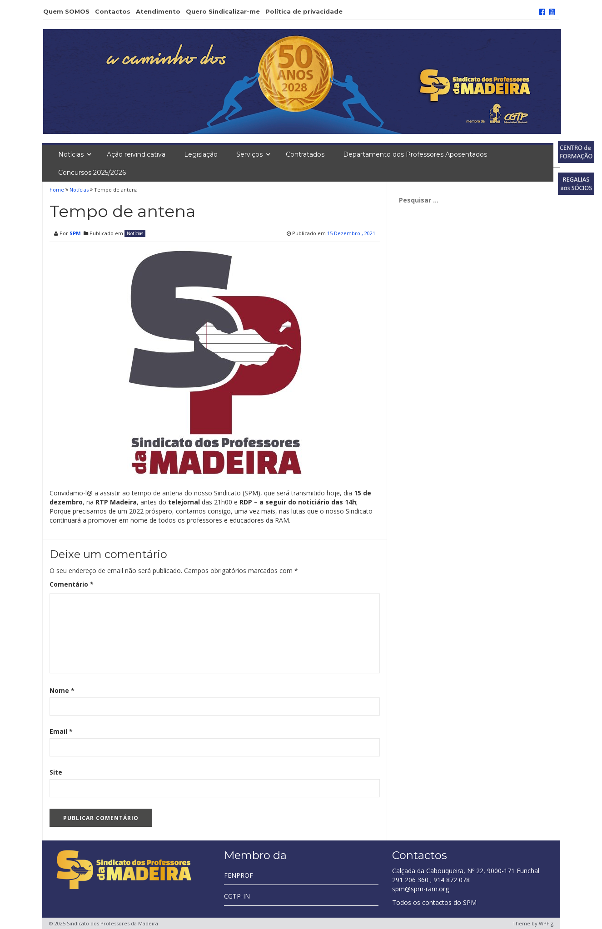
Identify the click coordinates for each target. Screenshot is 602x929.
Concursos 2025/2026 (92, 172)
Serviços (249, 154)
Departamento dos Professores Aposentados (415, 154)
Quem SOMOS (66, 11)
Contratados (305, 154)
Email (61, 731)
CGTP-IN (237, 896)
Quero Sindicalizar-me (223, 11)
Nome (62, 690)
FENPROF (238, 875)
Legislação (201, 154)
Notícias (71, 154)
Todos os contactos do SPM (434, 902)
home (57, 189)
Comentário (72, 584)
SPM (75, 233)
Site (56, 772)
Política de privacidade (304, 11)
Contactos (112, 11)
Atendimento (158, 11)
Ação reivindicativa (136, 154)
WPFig (546, 923)
